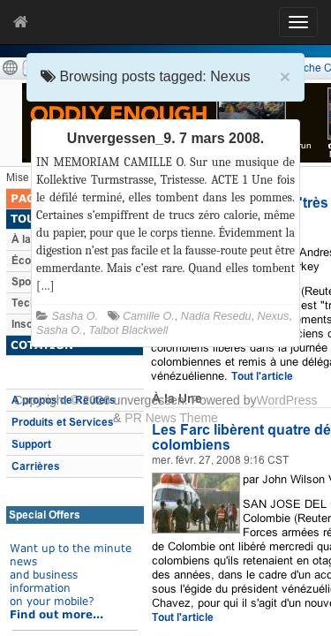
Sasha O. (75, 316)
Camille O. (149, 316)
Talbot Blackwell (129, 330)
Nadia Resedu (216, 316)
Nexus (274, 316)
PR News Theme (171, 418)
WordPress (286, 400)
